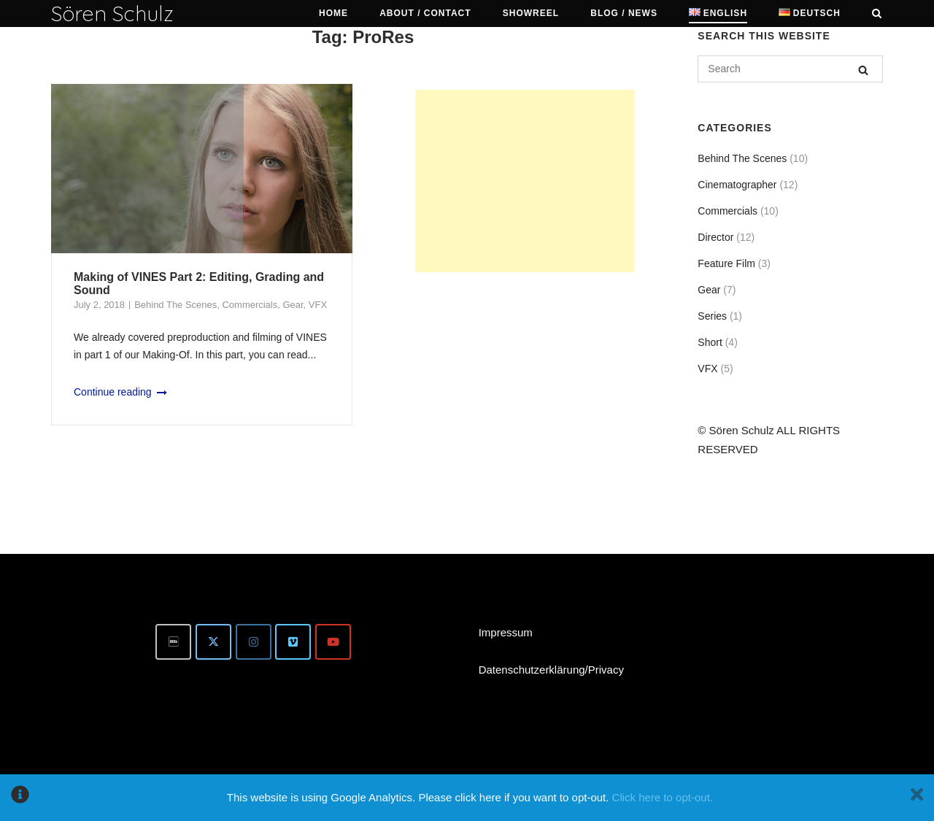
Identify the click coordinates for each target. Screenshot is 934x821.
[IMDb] (173, 642)
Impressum (506, 632)
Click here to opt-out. (662, 797)
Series (712, 316)
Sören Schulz (112, 13)
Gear (292, 304)
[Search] (863, 69)
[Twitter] (213, 642)
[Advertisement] (524, 181)
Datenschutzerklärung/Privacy (551, 669)
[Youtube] (333, 642)
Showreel (531, 13)
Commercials (249, 304)
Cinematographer (737, 184)
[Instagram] (253, 642)
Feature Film (726, 263)
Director (715, 237)
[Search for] (790, 68)
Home (333, 13)
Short (710, 342)
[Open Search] (877, 14)
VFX (318, 304)
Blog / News (623, 13)
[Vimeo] (293, 642)
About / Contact (425, 13)
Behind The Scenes (175, 304)
